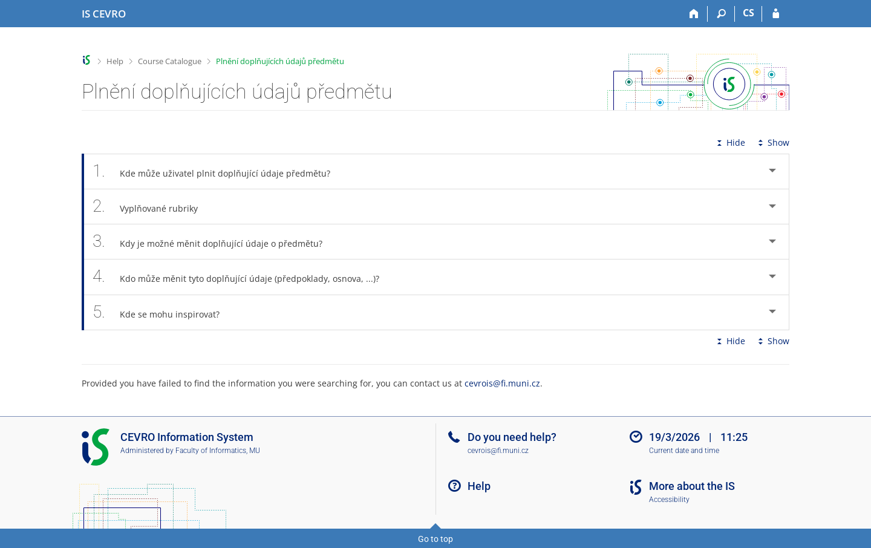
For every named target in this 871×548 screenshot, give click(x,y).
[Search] (721, 14)
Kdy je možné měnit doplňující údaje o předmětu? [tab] (214, 241)
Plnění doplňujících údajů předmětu (280, 61)
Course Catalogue (169, 61)
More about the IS (692, 486)
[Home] (694, 14)
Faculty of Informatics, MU (217, 450)
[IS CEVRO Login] (775, 14)
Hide (729, 142)
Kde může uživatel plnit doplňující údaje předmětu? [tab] (218, 171)
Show (772, 142)
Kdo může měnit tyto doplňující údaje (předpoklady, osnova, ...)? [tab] (243, 276)
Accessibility (669, 499)
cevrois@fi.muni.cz (502, 383)
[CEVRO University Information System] (104, 14)
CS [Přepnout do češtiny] (748, 12)
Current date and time (684, 450)
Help (114, 61)
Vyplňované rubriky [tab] (152, 206)
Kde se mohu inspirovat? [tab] (163, 312)
